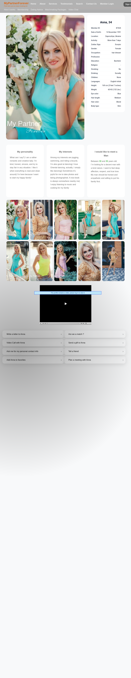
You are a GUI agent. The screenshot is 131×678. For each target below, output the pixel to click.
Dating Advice (37, 10)
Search (79, 4)
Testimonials (67, 4)
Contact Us (91, 4)
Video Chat (73, 10)
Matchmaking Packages (55, 10)
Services (53, 4)
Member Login (107, 4)
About (42, 4)
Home (33, 4)
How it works (9, 10)
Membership (23, 10)
